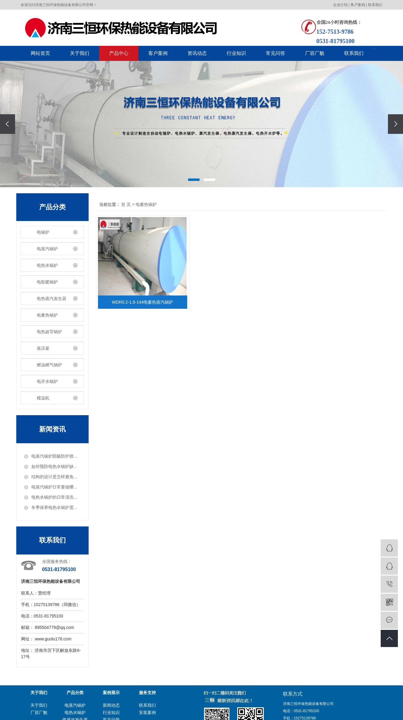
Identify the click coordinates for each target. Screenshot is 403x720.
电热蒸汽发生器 (51, 298)
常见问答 (275, 53)
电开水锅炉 (47, 381)
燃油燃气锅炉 (49, 364)
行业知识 (236, 53)
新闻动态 (111, 705)
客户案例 (358, 5)
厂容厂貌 (314, 53)
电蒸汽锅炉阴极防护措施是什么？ (56, 456)
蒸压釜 (43, 348)
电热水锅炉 (47, 265)
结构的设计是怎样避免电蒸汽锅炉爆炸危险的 (56, 476)
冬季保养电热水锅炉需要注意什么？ (56, 507)
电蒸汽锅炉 (47, 248)
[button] (194, 179)
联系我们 (375, 5)
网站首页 (40, 53)
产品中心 (118, 53)
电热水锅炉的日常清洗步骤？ (56, 497)
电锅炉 (43, 232)
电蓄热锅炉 (47, 315)
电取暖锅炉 (47, 281)
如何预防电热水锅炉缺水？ (56, 466)
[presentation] (7, 124)
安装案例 (147, 712)
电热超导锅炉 (49, 331)
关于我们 (79, 53)
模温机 (43, 398)
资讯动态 (197, 53)
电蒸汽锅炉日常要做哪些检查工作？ (56, 487)
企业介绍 (340, 5)
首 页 (126, 204)
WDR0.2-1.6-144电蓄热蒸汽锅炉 (143, 302)
